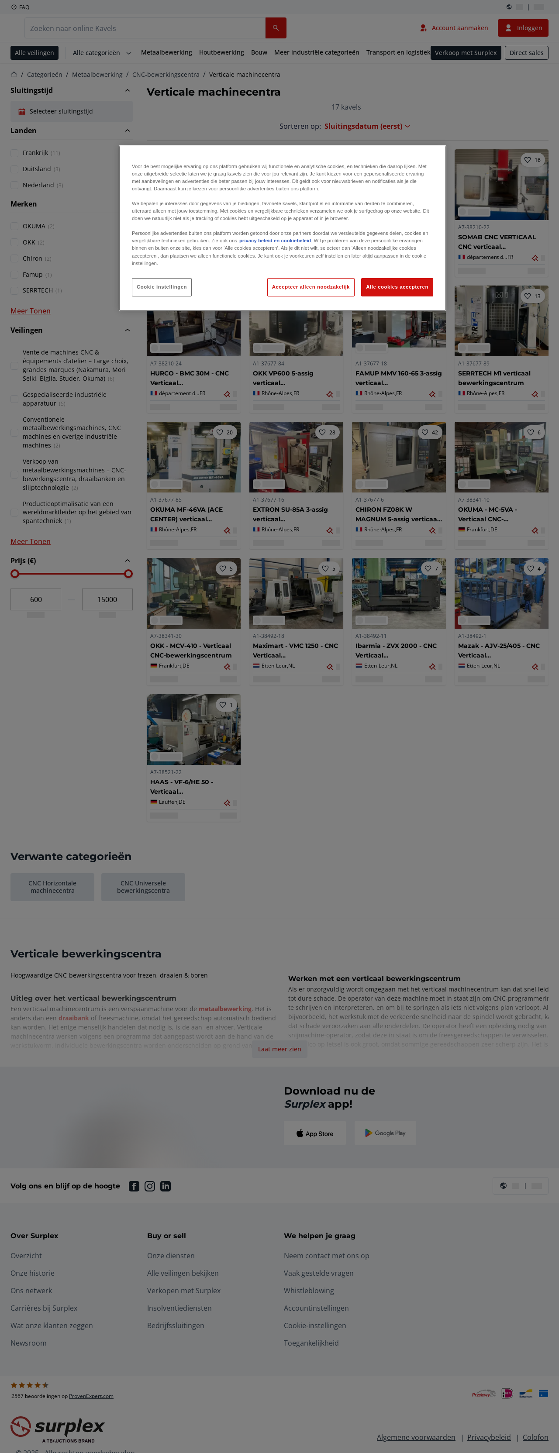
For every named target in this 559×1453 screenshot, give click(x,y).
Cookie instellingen (162, 286)
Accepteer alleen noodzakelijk (311, 286)
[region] (282, 228)
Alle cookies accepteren (397, 286)
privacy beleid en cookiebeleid (275, 240)
